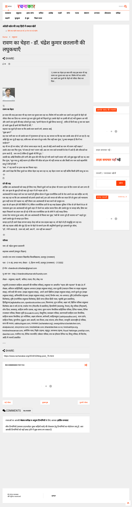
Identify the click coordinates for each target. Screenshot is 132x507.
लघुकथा (18, 13)
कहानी (7, 18)
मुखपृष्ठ (54, 496)
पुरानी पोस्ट (84, 402)
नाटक (77, 13)
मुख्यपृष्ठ (45, 402)
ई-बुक (27, 18)
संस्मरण (86, 13)
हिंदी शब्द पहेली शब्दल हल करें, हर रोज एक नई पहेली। (23, 31)
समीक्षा (118, 13)
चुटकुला (17, 18)
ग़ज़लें (59, 13)
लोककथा (108, 13)
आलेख (50, 13)
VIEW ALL (122, 197)
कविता (41, 13)
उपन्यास (96, 13)
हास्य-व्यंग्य (30, 13)
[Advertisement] (111, 63)
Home (5, 37)
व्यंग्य (68, 13)
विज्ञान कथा (38, 18)
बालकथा (8, 13)
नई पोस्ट (8, 402)
